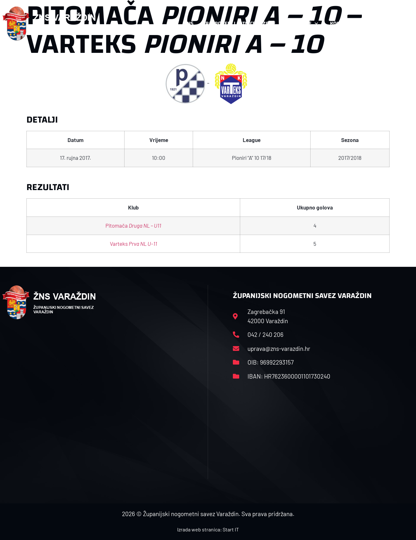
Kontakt (344, 23)
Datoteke (303, 23)
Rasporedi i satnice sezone (240, 23)
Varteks (133, 243)
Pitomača (133, 225)
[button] (401, 24)
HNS (188, 23)
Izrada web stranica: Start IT (208, 529)
